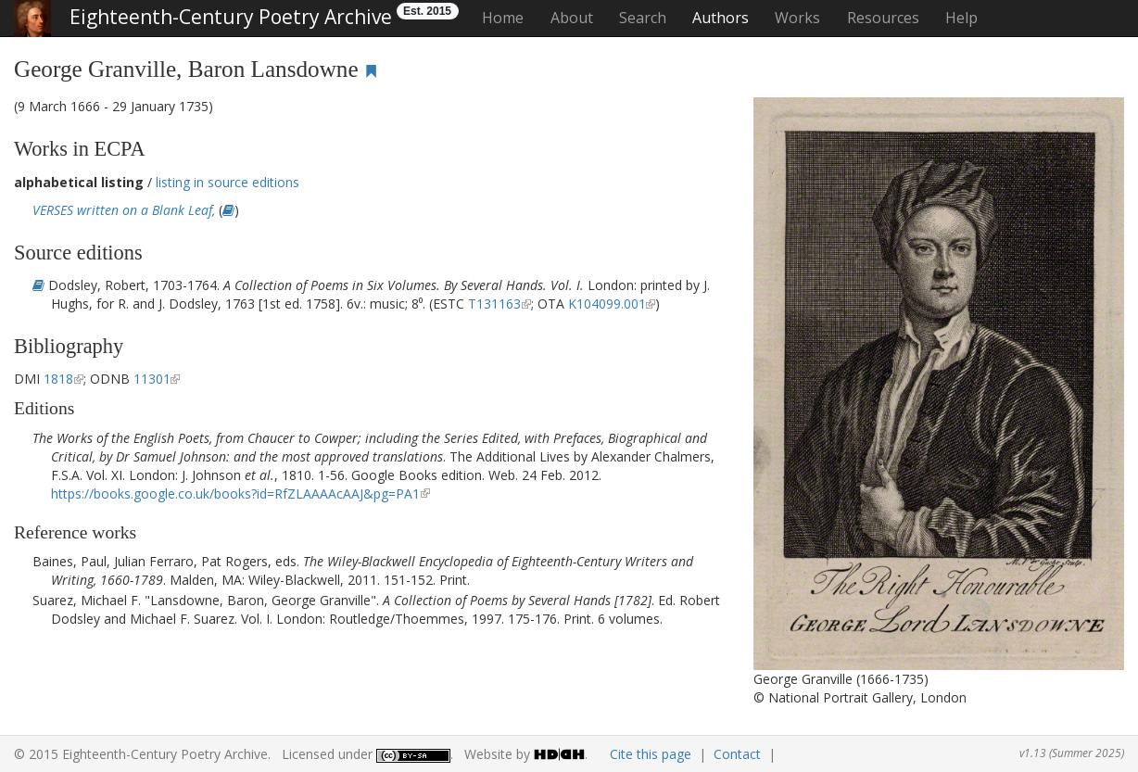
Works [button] (797, 17)
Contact (737, 754)
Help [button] (961, 17)
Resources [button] (883, 17)
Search (642, 17)
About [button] (571, 17)
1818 (58, 378)
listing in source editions (227, 182)
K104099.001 (607, 303)
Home (503, 17)
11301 (152, 378)
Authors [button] (720, 17)
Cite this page (650, 754)
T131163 (494, 303)
